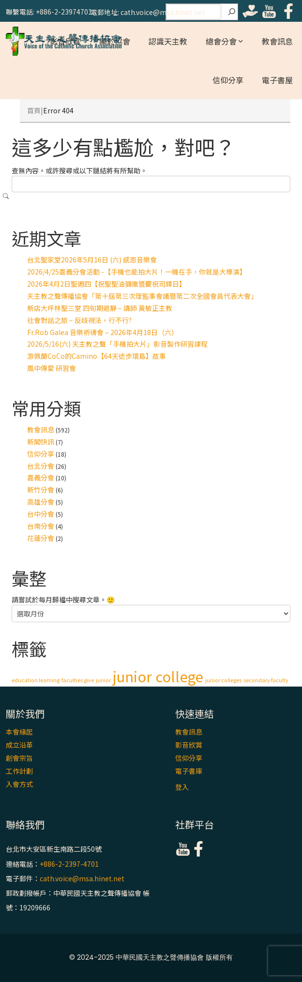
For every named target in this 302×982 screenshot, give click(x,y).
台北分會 (40, 466)
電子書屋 (277, 80)
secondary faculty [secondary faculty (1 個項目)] (265, 680)
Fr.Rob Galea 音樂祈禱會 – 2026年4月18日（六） (102, 332)
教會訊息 (277, 41)
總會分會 (221, 41)
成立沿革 (19, 745)
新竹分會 (40, 489)
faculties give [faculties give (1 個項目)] (77, 680)
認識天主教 (168, 41)
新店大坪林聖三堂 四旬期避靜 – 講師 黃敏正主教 (99, 308)
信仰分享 (227, 80)
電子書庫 (188, 771)
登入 (182, 787)
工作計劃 (19, 771)
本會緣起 (19, 731)
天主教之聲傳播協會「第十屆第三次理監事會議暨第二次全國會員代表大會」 (142, 296)
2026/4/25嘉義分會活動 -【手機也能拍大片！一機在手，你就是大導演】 (136, 271)
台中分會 (40, 514)
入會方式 (19, 784)
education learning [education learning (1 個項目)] (36, 680)
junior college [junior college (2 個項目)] (158, 676)
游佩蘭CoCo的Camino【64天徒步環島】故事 (96, 356)
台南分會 (40, 526)
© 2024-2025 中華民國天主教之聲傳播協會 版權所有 (151, 957)
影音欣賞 (188, 745)
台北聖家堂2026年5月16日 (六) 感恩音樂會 (92, 259)
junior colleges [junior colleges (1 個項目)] (223, 680)
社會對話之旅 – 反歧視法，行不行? (79, 320)
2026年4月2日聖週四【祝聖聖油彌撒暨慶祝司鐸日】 (106, 284)
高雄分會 (40, 501)
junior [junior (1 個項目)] (103, 680)
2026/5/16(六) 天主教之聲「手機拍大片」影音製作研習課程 (117, 344)
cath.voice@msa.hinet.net (82, 878)
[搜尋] (232, 12)
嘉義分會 (40, 477)
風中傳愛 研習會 (51, 368)
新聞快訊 (40, 441)
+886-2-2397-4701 (69, 864)
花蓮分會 (40, 538)
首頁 (34, 110)
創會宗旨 (19, 758)
